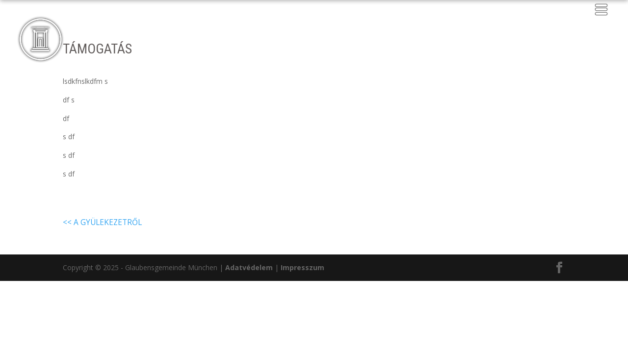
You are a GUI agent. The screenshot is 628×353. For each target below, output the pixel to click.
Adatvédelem (249, 267)
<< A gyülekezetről (102, 222)
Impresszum (302, 267)
